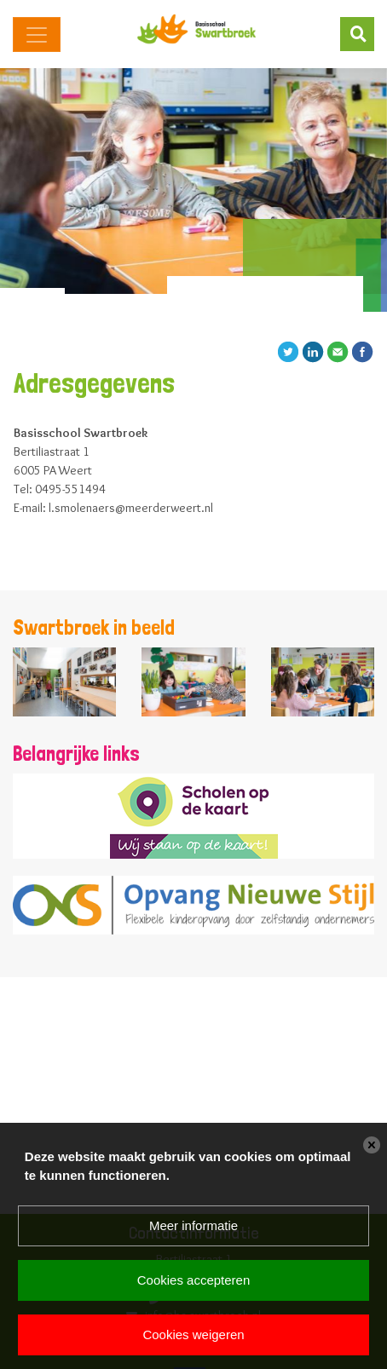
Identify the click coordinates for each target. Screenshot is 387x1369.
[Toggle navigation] (37, 34)
